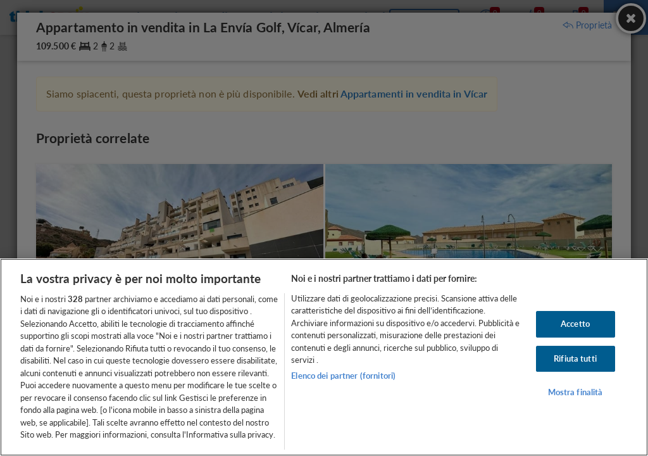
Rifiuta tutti (575, 358)
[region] (324, 357)
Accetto (575, 324)
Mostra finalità (575, 392)
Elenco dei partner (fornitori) (343, 375)
